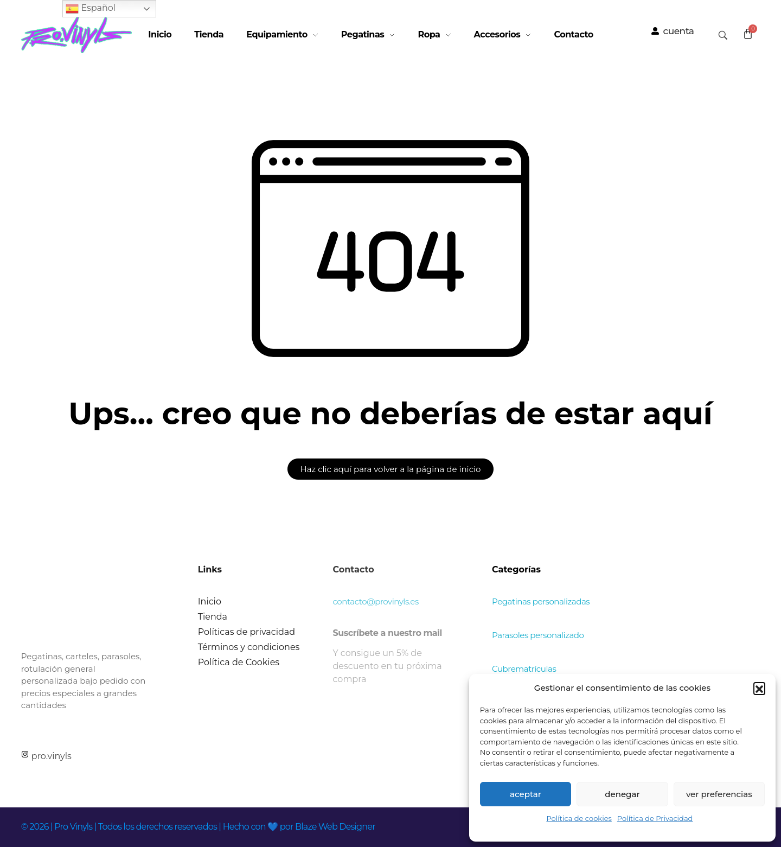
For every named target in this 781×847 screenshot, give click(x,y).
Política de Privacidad (655, 818)
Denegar (622, 794)
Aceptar (525, 794)
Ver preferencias (719, 794)
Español (91, 8)
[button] (759, 688)
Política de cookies (578, 818)
